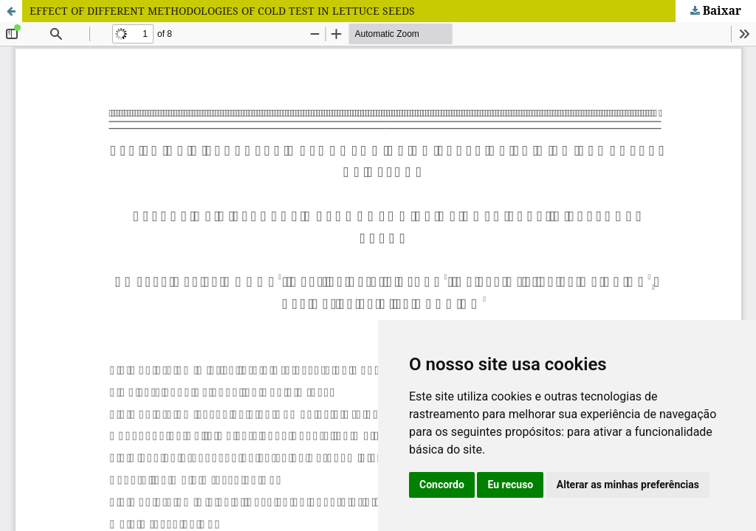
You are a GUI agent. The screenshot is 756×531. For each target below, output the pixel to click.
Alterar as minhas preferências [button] (628, 484)
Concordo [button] (441, 484)
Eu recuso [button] (510, 484)
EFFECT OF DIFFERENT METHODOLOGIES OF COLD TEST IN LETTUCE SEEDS (222, 11)
